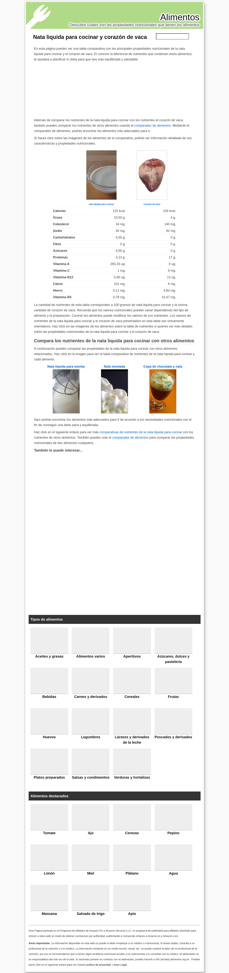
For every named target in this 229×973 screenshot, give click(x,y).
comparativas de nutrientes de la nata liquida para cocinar (140, 432)
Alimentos (179, 17)
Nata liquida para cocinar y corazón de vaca (90, 37)
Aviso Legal (120, 964)
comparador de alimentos (152, 125)
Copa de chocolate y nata (162, 366)
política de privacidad (99, 964)
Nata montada (114, 366)
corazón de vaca (151, 204)
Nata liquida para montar (66, 366)
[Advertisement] (114, 89)
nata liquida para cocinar (101, 204)
